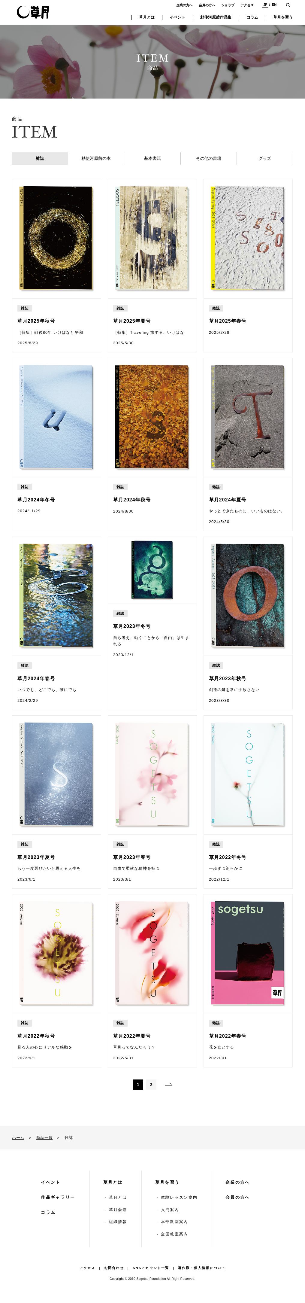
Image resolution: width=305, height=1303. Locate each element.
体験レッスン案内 (179, 1197)
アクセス (247, 5)
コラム (48, 1212)
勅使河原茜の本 (96, 158)
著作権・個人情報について (201, 1268)
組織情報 (118, 1221)
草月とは (113, 1182)
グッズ (264, 158)
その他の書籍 (208, 158)
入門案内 (170, 1209)
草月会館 (118, 1209)
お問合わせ (114, 1268)
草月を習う (167, 1182)
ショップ (227, 5)
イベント (50, 1182)
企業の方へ (184, 5)
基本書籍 (152, 158)
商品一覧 (44, 1137)
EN (274, 4)
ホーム (18, 1137)
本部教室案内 (175, 1221)
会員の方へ (207, 5)
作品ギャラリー (58, 1197)
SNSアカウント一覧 (151, 1268)
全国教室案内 (175, 1234)
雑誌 (40, 158)
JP (265, 4)
